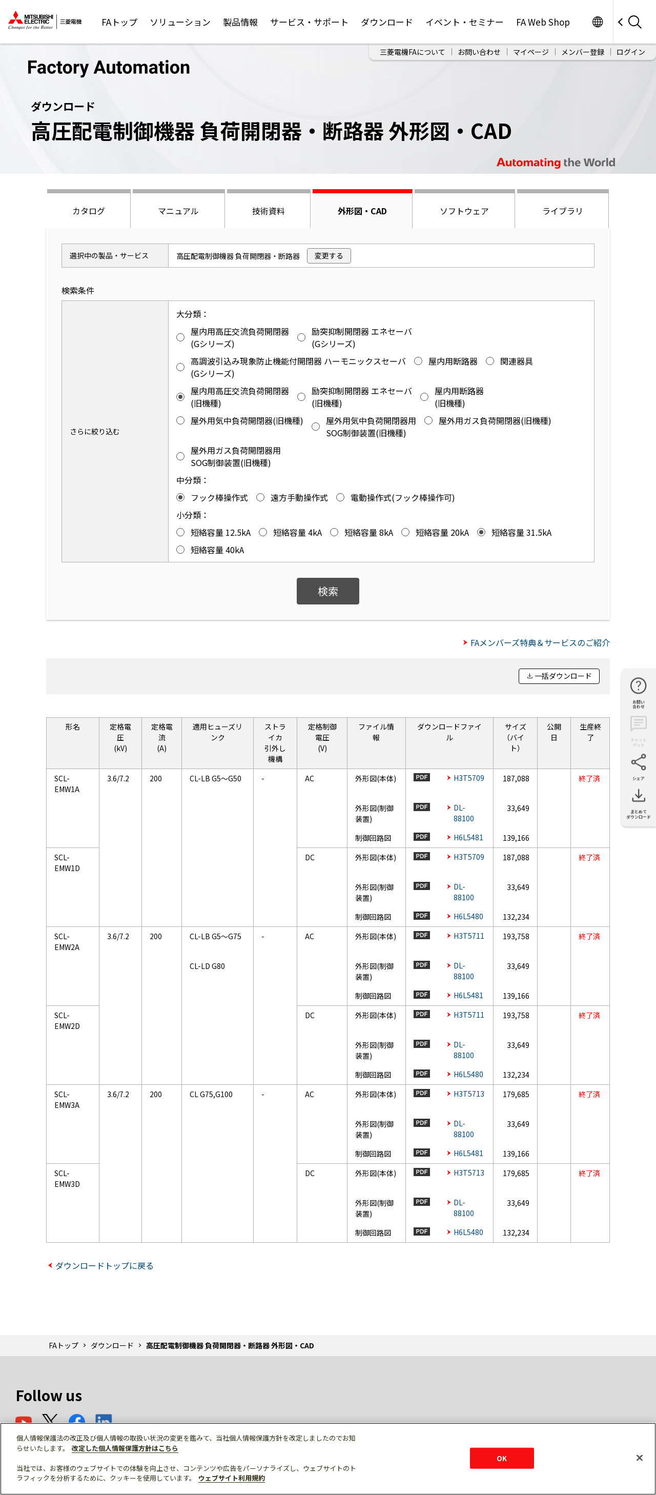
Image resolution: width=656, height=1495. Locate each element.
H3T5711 (469, 936)
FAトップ (119, 21)
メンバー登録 (582, 52)
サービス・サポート (309, 21)
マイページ (531, 52)
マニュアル (178, 211)
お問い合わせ (479, 52)
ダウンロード (387, 21)
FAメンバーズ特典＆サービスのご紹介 (540, 642)
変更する (329, 255)
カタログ (88, 211)
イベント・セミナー (464, 21)
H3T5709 (469, 778)
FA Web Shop (543, 21)
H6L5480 (468, 916)
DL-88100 (464, 812)
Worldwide (597, 22)
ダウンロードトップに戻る (104, 1265)
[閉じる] (639, 1457)
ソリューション (180, 21)
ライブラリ (562, 211)
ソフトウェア (464, 211)
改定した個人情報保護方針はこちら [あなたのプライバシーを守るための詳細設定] (125, 1448)
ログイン (631, 52)
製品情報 (240, 21)
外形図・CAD (362, 211)
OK (502, 1458)
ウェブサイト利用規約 (231, 1478)
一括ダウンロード (563, 676)
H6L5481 (468, 837)
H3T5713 (469, 1093)
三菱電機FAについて (412, 52)
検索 (328, 590)
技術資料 (268, 211)
